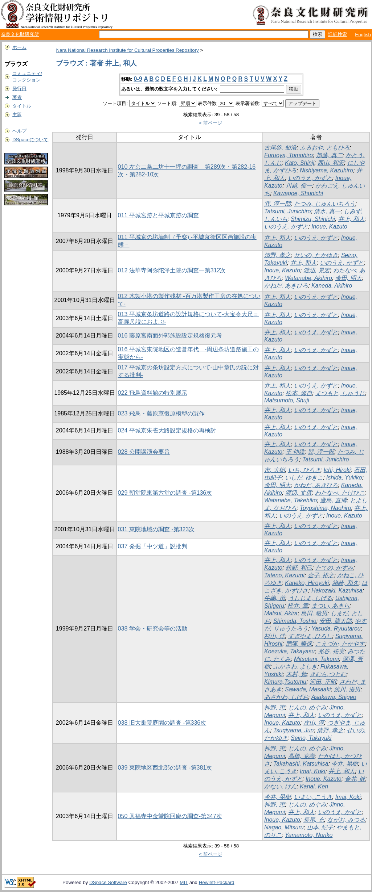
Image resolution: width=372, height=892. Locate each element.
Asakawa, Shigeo (333, 697)
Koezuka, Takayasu (289, 651)
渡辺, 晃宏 (316, 270)
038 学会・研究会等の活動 (152, 628)
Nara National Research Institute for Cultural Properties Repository (127, 50)
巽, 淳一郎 (277, 204)
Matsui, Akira (281, 613)
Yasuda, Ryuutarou (336, 628)
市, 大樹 (274, 470)
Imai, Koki (312, 771)
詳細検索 (337, 34)
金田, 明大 (348, 278)
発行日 (19, 88)
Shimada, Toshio (294, 621)
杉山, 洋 (274, 636)
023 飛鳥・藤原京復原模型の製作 (161, 413)
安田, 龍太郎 (335, 621)
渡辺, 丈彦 (298, 493)
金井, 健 (355, 779)
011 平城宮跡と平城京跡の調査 (158, 215)
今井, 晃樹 (344, 764)
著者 (17, 97)
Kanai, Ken (314, 786)
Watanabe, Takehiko (290, 500)
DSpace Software (108, 882)
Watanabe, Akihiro (308, 278)
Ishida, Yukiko (344, 477)
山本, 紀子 (320, 827)
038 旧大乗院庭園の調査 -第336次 (162, 723)
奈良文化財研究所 (20, 34)
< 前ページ (210, 123)
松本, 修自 (299, 393)
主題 (17, 114)
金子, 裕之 (321, 575)
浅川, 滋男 (347, 689)
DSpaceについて (30, 139)
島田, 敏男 (314, 613)
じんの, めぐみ (307, 707)
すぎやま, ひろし (310, 636)
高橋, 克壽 (301, 756)
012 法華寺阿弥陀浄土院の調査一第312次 (172, 270)
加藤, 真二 (329, 155)
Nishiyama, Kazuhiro (326, 170)
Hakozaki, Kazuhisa (337, 590)
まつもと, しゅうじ (340, 393)
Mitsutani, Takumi (316, 659)
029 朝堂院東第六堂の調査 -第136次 (165, 493)
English (363, 34)
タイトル (21, 106)
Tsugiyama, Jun (293, 730)
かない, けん (280, 786)
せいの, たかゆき (316, 255)
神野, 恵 (274, 707)
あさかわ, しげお (286, 697)
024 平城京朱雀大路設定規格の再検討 (167, 430)
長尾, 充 (313, 820)
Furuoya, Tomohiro (288, 155)
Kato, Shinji (299, 163)
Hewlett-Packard (216, 882)
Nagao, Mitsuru (284, 827)
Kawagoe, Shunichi (298, 193)
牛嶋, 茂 (274, 598)
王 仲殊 (295, 452)
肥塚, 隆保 (299, 644)
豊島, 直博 (333, 500)
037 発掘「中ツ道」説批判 (152, 546)
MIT (184, 882)
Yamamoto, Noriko (308, 835)
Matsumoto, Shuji (286, 400)
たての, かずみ (334, 568)
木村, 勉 (296, 674)
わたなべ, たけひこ (340, 493)
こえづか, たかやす (340, 644)
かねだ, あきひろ (286, 285)
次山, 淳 (313, 723)
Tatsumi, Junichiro (287, 211)
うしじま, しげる (310, 598)
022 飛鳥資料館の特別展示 (152, 393)
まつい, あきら (330, 606)
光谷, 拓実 (331, 651)
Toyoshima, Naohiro (325, 508)
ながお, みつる (346, 820)
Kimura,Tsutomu (285, 682)
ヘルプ (19, 131)
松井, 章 (297, 606)
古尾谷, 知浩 (280, 148)
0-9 (138, 79)
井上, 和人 (351, 219)
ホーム (19, 47)
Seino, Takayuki (311, 738)
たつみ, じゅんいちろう (324, 204)
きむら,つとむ (328, 674)
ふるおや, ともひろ (324, 148)
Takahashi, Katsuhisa (300, 764)
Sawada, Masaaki (308, 689)
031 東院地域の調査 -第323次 (156, 529)
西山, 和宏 (331, 163)
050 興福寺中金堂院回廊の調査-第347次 (170, 816)
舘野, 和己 (299, 568)
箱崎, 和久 (345, 583)
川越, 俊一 (299, 186)
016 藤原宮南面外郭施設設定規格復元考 (170, 335)
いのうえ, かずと (310, 178)
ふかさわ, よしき (295, 666)
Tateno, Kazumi (284, 575)
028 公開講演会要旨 (144, 452)
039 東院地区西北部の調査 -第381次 (165, 768)
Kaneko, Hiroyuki (307, 583)
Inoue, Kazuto (329, 226)
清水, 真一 (327, 211)
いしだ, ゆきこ (304, 477)
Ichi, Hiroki (337, 470)
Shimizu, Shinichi (313, 219)
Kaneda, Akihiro (331, 285)
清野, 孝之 (277, 255)
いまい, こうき (313, 797)
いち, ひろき (304, 470)
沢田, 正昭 (323, 682)
